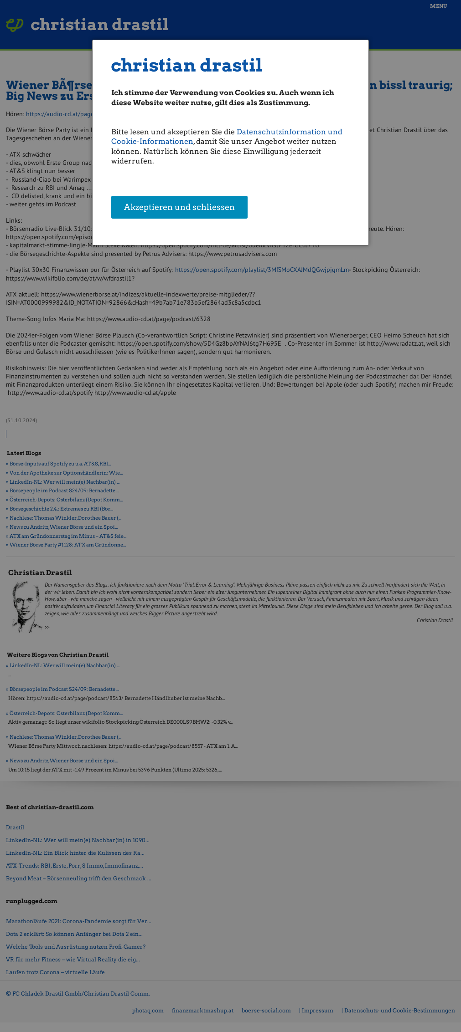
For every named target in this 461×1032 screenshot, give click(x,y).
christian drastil (187, 65)
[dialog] (230, 142)
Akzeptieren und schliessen (179, 207)
